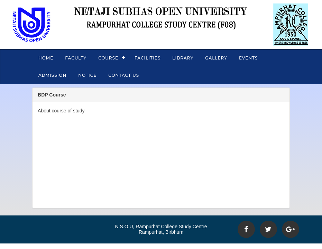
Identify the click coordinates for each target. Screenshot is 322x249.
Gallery (216, 58)
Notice (87, 75)
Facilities (147, 58)
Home (45, 58)
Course (108, 58)
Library (182, 58)
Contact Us (123, 75)
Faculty (75, 58)
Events (248, 58)
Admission (52, 75)
